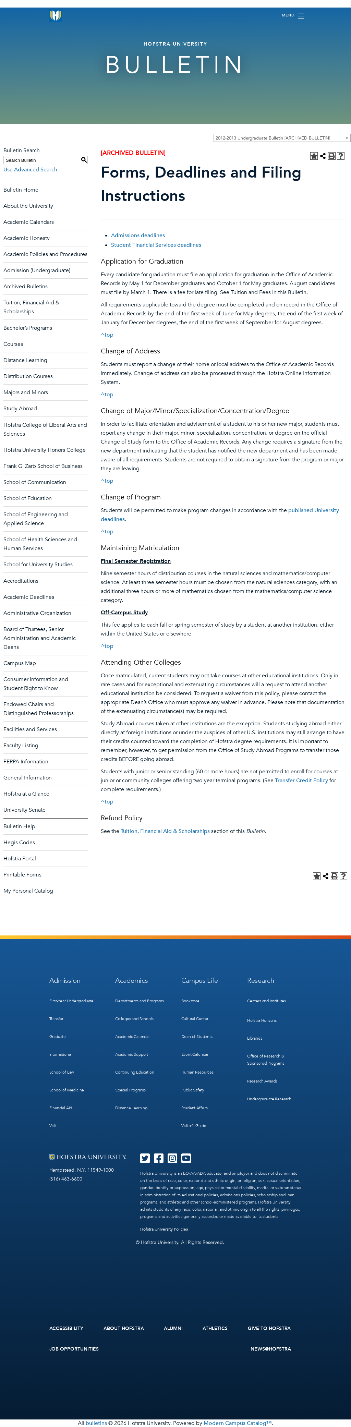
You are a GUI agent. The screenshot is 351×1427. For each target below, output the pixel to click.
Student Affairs (194, 1108)
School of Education (27, 498)
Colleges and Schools (134, 1018)
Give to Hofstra (269, 1328)
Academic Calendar (132, 1036)
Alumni (173, 1328)
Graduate (57, 1036)
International (60, 1054)
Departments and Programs (139, 1001)
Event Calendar (194, 1054)
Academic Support (131, 1054)
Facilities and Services (30, 729)
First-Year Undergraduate (71, 1001)
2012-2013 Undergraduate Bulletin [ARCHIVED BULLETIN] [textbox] (273, 138)
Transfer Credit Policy (301, 780)
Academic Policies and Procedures (45, 254)
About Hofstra (124, 1328)
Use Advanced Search (30, 169)
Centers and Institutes (266, 1001)
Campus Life (199, 980)
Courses (13, 344)
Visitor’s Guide (193, 1125)
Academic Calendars (28, 222)
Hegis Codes (19, 842)
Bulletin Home (20, 190)
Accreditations (20, 581)
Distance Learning (25, 360)
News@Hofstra (271, 1349)
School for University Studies (38, 564)
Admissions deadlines (138, 235)
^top (107, 335)
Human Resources (197, 1072)
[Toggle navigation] (293, 16)
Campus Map (19, 663)
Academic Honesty (26, 238)
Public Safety (193, 1090)
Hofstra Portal (19, 858)
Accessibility (66, 1328)
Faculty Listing (20, 745)
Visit (53, 1125)
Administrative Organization (37, 613)
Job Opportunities (74, 1349)
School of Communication (34, 482)
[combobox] (282, 138)
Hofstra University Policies (164, 1229)
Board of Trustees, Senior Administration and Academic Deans (39, 638)
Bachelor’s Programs (27, 328)
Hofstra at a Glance (26, 794)
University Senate (24, 810)
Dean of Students (197, 1036)
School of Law (61, 1072)
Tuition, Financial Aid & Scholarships (165, 831)
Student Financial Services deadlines (156, 245)
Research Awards (262, 1081)
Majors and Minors (25, 392)
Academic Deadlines (28, 597)
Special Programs (130, 1090)
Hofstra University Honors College (44, 450)
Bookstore (190, 1001)
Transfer (56, 1018)
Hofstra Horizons (262, 1020)
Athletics (215, 1328)
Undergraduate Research (269, 1099)
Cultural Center (194, 1018)
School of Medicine (66, 1090)
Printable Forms (22, 875)
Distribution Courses (28, 376)
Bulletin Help (19, 826)
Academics (131, 980)
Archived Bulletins (25, 286)
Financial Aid (60, 1108)
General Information (27, 778)
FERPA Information (25, 761)
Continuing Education (134, 1072)
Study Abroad (20, 408)
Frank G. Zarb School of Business (43, 466)
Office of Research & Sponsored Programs (265, 1059)
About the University (28, 206)
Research (260, 980)
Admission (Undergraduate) (36, 270)
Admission (65, 980)
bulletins (96, 1423)
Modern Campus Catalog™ (238, 1423)
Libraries (254, 1038)
